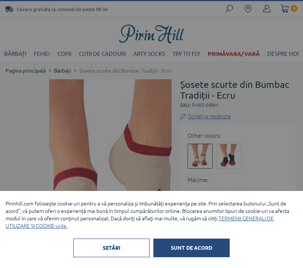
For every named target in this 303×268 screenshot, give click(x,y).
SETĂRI (111, 248)
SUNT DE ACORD (191, 248)
